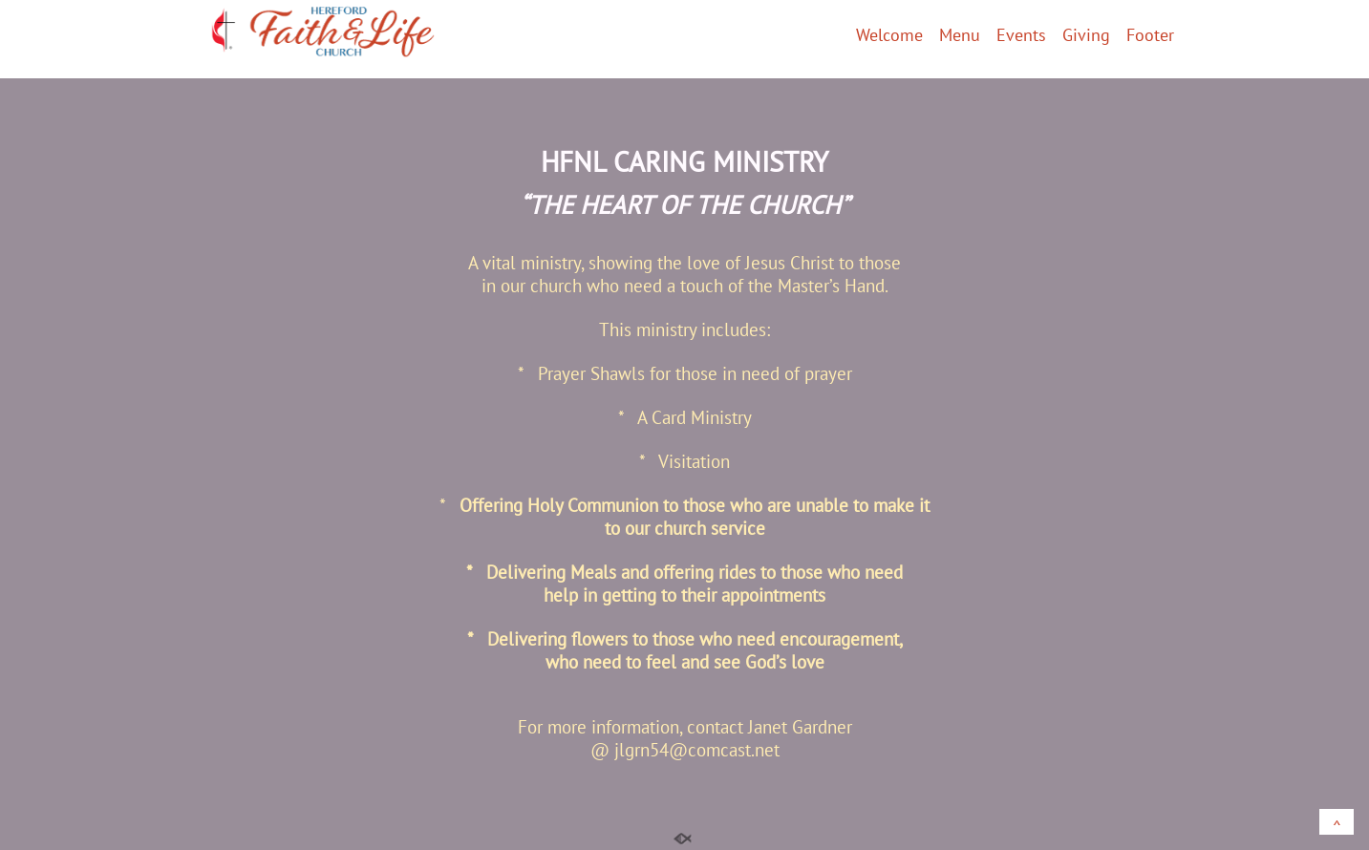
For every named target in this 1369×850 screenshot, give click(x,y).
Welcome (889, 36)
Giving (1086, 36)
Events (1021, 36)
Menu (959, 36)
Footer (1150, 36)
